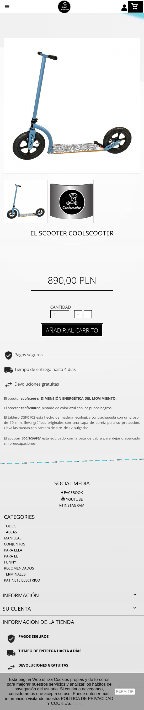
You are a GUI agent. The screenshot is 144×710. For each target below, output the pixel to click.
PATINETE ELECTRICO (22, 580)
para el (11, 556)
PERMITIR (125, 691)
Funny (10, 562)
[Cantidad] (59, 314)
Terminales (15, 574)
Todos (10, 525)
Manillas (13, 538)
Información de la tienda (38, 622)
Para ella (13, 550)
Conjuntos (14, 544)
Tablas (10, 531)
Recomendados (19, 568)
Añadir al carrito (72, 330)
